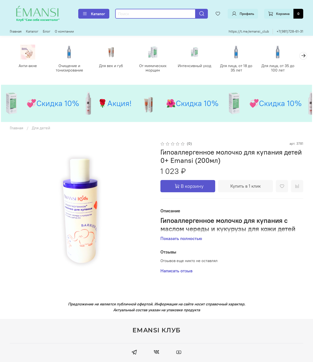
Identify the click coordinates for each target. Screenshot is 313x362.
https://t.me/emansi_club (249, 31)
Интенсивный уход (199, 66)
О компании (64, 31)
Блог (46, 31)
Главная (16, 31)
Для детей (41, 128)
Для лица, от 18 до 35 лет (242, 68)
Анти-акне (28, 66)
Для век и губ (114, 66)
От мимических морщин (156, 68)
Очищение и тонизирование (71, 68)
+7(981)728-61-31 (290, 31)
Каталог (93, 13)
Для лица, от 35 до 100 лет (284, 68)
